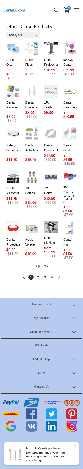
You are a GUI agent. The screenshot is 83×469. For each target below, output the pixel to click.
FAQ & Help (41, 359)
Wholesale (41, 345)
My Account (41, 318)
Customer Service (41, 331)
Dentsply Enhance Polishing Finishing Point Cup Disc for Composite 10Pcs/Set (45, 456)
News (41, 373)
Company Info (41, 304)
